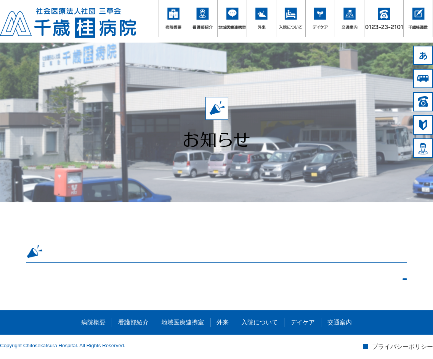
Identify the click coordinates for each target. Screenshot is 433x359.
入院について (259, 322)
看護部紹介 (133, 322)
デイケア (302, 322)
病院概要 (93, 322)
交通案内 (339, 322)
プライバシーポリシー (402, 346)
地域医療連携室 (182, 322)
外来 (222, 322)
